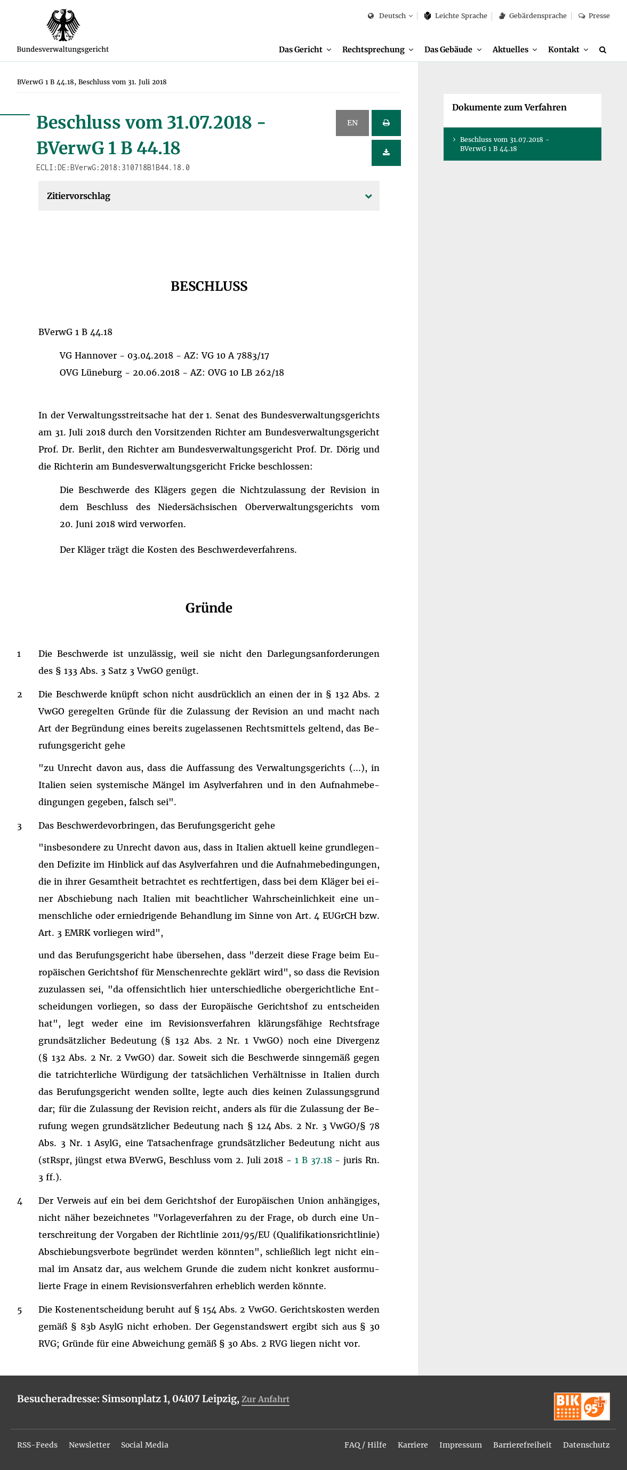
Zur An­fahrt (266, 1399)
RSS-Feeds (37, 1445)
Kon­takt (564, 49)
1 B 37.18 (315, 1160)
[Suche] (604, 49)
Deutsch (387, 16)
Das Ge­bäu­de (448, 49)
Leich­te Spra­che (456, 16)
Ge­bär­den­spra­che (532, 16)
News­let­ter (89, 1445)
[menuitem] (305, 49)
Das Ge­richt (301, 49)
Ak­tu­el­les (510, 49)
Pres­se (594, 16)
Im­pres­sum (460, 1445)
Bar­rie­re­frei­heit (522, 1445)
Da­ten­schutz (586, 1445)
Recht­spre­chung (373, 49)
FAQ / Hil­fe (365, 1445)
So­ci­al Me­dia (144, 1445)
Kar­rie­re (413, 1445)
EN (352, 123)
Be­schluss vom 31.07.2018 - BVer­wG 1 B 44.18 (505, 144)
